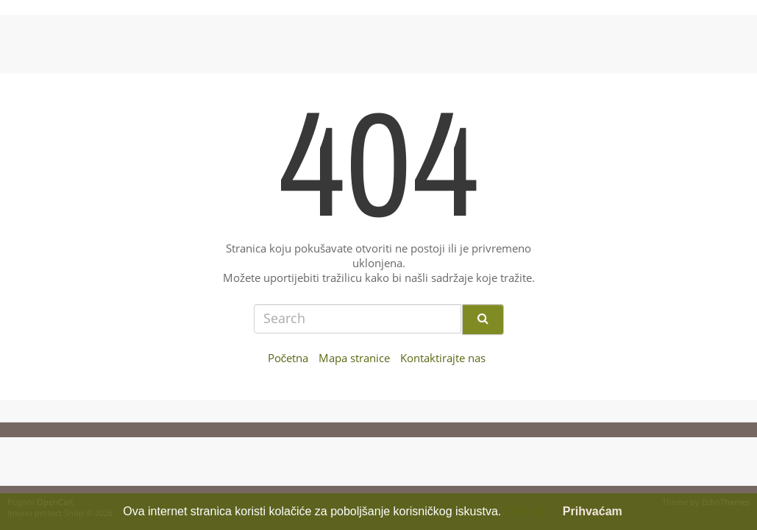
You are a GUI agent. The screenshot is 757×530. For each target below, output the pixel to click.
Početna (288, 358)
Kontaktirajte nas (443, 358)
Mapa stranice (354, 358)
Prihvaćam (592, 511)
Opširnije (528, 511)
